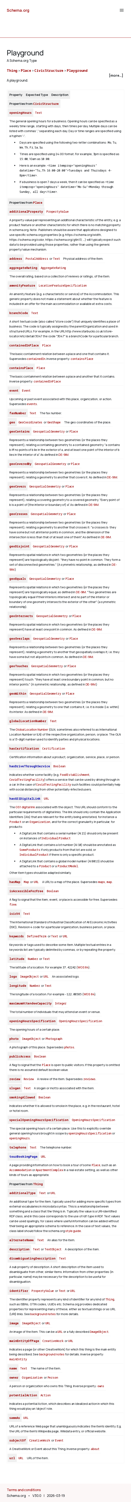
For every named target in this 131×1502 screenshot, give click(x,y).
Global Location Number (31, 729)
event (13, 390)
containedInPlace (24, 345)
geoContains (19, 431)
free (12, 904)
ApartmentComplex (49, 1170)
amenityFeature (22, 285)
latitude (16, 959)
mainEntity (18, 1359)
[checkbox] (65, 75)
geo (12, 422)
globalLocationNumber (27, 721)
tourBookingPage (23, 1156)
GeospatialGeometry (48, 431)
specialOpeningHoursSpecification (38, 1120)
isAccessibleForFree (26, 891)
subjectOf (17, 1440)
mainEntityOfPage (24, 1341)
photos (69, 1047)
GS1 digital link (25, 807)
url (12, 1458)
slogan (14, 1088)
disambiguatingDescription (32, 1258)
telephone (17, 1147)
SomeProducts (30, 850)
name (13, 1368)
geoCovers (17, 486)
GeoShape (54, 422)
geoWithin (17, 693)
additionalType (22, 1193)
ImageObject (29, 976)
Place (26, 70)
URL (46, 798)
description (19, 1249)
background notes (43, 1314)
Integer (61, 1003)
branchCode (18, 313)
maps (101, 882)
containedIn (36, 359)
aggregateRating (23, 268)
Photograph (53, 1039)
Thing (12, 70)
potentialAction (23, 1395)
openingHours (20, 113)
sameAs (14, 1418)
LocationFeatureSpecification (63, 285)
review (14, 1079)
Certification (53, 748)
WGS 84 (83, 967)
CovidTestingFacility (26, 780)
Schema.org (18, 10)
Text (38, 113)
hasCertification (24, 748)
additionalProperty (26, 211)
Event (26, 390)
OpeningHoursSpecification (80, 1021)
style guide (73, 1231)
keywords (16, 936)
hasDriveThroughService (29, 766)
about (95, 1449)
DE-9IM (63, 455)
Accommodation (20, 1170)
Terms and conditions (24, 1490)
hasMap (14, 882)
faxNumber (17, 413)
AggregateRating (53, 268)
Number (33, 959)
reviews (89, 1079)
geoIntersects (21, 616)
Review (29, 1079)
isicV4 (14, 914)
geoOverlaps (19, 638)
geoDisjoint (19, 546)
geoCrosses (18, 514)
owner (13, 1377)
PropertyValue (57, 211)
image (14, 1323)
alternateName (21, 1240)
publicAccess (20, 1056)
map (109, 882)
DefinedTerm (36, 936)
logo (13, 976)
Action (45, 1395)
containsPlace (82, 359)
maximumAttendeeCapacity (30, 1003)
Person (52, 1377)
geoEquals (17, 579)
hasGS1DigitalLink (24, 798)
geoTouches (18, 666)
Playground (77, 70)
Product (15, 822)
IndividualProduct (55, 838)
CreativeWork (52, 1341)
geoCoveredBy (20, 464)
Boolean (59, 766)
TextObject (53, 1249)
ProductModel (67, 866)
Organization (39, 822)
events (32, 404)
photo (14, 1039)
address (15, 259)
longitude (17, 986)
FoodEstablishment (74, 775)
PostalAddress (36, 259)
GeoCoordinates (30, 422)
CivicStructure (48, 70)
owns (101, 1386)
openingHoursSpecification (32, 1021)
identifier (18, 1291)
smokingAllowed (22, 1097)
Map (26, 882)
